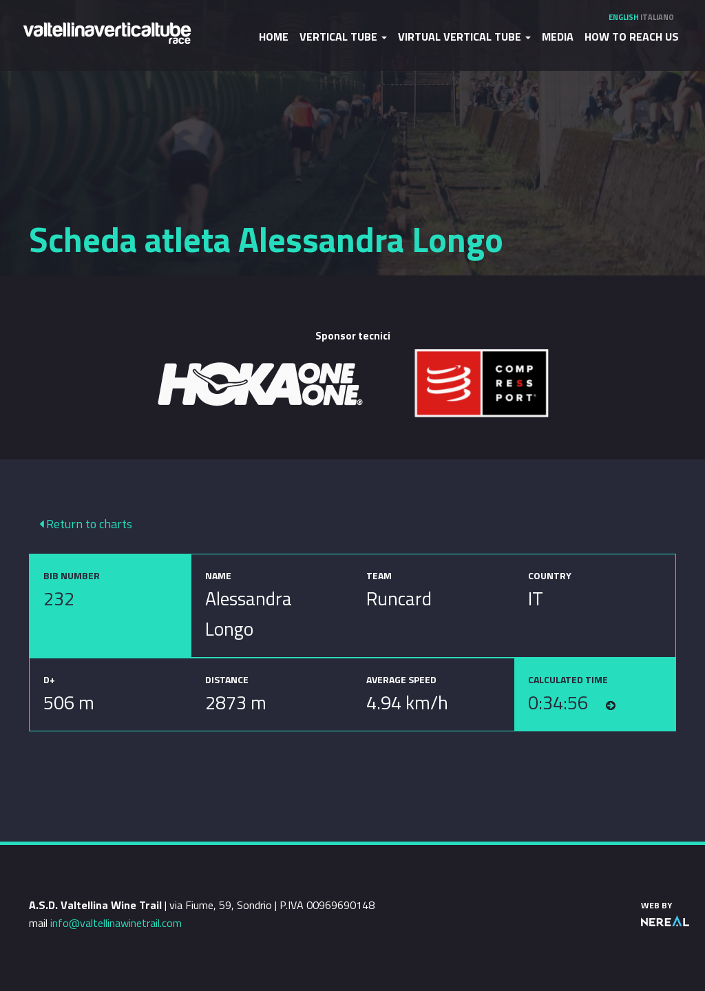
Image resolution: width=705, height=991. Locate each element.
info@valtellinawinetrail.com (116, 923)
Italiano (657, 17)
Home (273, 36)
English (624, 17)
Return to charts (85, 523)
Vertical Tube (343, 36)
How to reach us (632, 36)
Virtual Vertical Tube (464, 36)
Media (558, 36)
